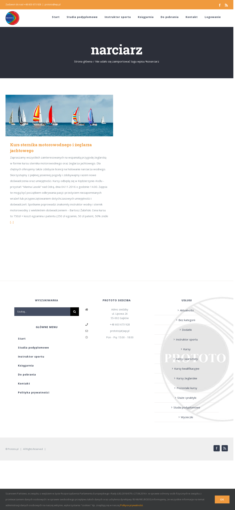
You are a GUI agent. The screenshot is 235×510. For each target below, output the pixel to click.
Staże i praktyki (186, 397)
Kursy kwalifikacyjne (186, 368)
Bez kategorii (186, 320)
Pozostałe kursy (187, 388)
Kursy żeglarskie (186, 378)
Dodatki (187, 330)
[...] (12, 222)
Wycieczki (187, 417)
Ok (222, 499)
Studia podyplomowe (186, 407)
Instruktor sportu (187, 339)
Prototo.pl (13, 449)
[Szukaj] (74, 311)
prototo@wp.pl (53, 4)
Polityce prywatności (131, 505)
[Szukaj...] (42, 311)
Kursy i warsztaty (187, 359)
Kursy (187, 349)
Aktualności (187, 310)
